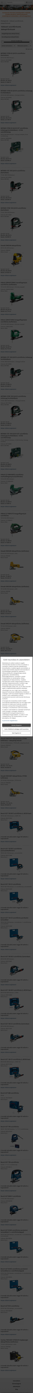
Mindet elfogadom (17, 725)
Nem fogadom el (16, 733)
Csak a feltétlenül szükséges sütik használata (16, 729)
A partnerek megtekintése (9, 720)
